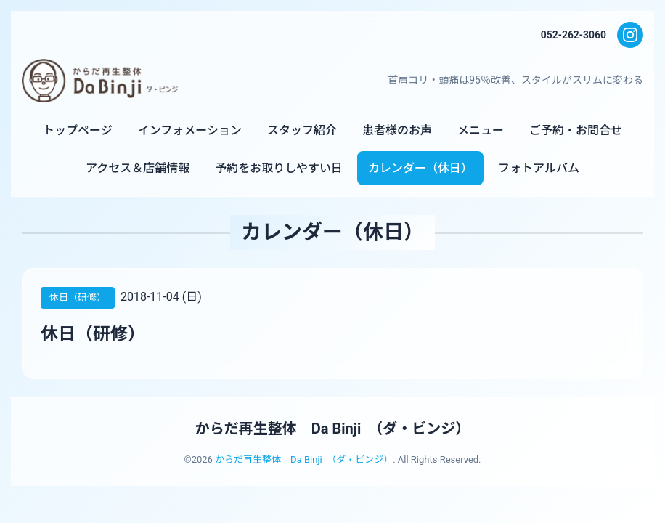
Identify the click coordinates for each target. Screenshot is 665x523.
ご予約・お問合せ (575, 130)
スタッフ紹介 (302, 130)
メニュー (480, 130)
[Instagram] (630, 35)
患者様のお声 (397, 130)
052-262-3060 (573, 35)
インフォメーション (190, 130)
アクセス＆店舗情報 (137, 168)
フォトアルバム (538, 168)
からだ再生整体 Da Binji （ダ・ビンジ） (332, 428)
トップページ (78, 130)
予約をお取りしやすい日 (279, 168)
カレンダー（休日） (420, 168)
